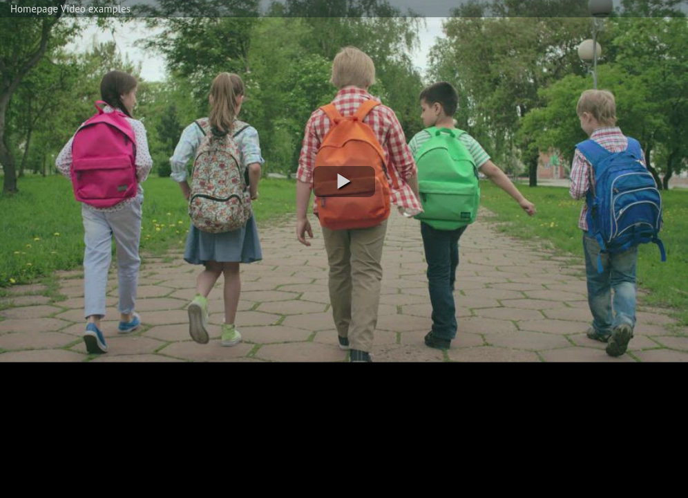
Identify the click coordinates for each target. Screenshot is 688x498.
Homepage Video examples (70, 8)
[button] (344, 181)
